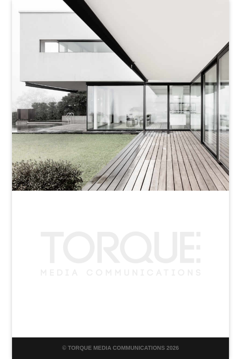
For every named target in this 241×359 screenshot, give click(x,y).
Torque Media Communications (116, 348)
